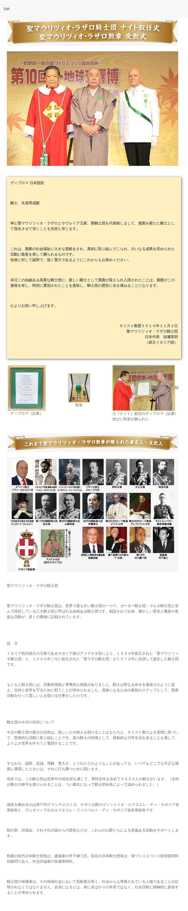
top (6, 9)
